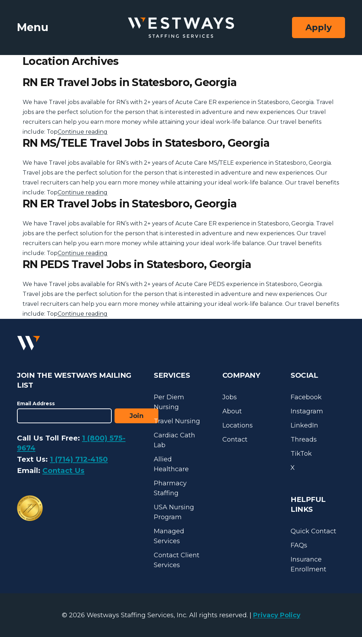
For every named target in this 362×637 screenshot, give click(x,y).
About (232, 411)
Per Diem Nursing (169, 402)
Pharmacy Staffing (170, 488)
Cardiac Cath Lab (174, 440)
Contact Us (63, 470)
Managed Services (169, 536)
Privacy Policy (276, 615)
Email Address (36, 403)
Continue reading (82, 131)
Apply (318, 27)
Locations (237, 425)
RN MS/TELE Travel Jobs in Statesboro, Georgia (146, 143)
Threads (304, 439)
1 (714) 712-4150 (79, 459)
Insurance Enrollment (308, 564)
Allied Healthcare (171, 464)
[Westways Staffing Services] (181, 27)
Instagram (307, 411)
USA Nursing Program (174, 512)
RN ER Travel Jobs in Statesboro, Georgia (130, 82)
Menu (32, 27)
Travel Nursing (177, 421)
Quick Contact (313, 531)
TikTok (301, 453)
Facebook (306, 397)
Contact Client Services (176, 560)
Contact (234, 439)
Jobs (229, 397)
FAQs (299, 545)
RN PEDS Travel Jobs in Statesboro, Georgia (137, 264)
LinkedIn (304, 425)
